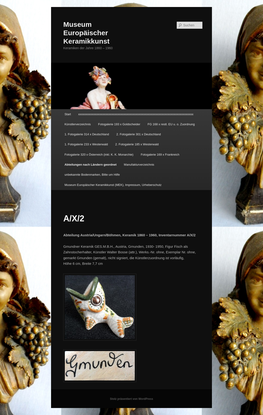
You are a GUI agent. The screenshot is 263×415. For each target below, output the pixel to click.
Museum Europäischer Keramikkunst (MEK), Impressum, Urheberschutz (113, 185)
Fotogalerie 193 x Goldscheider (119, 124)
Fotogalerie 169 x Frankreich (160, 154)
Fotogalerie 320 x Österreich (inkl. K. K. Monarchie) (99, 154)
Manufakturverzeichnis (139, 164)
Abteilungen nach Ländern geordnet (91, 164)
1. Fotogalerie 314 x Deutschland (87, 134)
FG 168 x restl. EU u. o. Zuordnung (171, 124)
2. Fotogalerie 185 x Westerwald (137, 144)
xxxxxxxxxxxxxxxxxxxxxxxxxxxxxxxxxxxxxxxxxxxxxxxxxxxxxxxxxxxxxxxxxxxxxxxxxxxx (136, 114)
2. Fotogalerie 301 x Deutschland (138, 134)
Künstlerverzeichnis (78, 124)
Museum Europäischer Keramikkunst (86, 33)
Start (68, 114)
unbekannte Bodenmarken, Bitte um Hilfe (92, 174)
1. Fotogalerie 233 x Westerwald (86, 144)
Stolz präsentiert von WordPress (131, 399)
